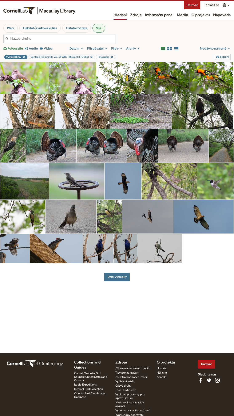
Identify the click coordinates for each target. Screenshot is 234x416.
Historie (161, 368)
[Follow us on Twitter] (208, 380)
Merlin (182, 15)
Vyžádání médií (124, 381)
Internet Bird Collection (88, 389)
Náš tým (162, 372)
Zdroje (136, 15)
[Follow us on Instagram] (217, 380)
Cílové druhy (123, 385)
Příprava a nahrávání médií (131, 368)
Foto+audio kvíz (125, 390)
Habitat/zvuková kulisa (40, 28)
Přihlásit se (211, 5)
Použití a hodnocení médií (131, 377)
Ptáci (10, 28)
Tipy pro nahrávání (127, 372)
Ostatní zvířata (76, 28)
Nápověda (222, 15)
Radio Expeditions (85, 384)
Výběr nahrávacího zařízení (132, 410)
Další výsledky (117, 276)
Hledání (120, 15)
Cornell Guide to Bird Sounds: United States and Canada (90, 377)
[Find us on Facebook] (200, 380)
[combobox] (62, 38)
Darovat (192, 5)
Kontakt (161, 377)
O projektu (200, 15)
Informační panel (159, 15)
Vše (99, 28)
